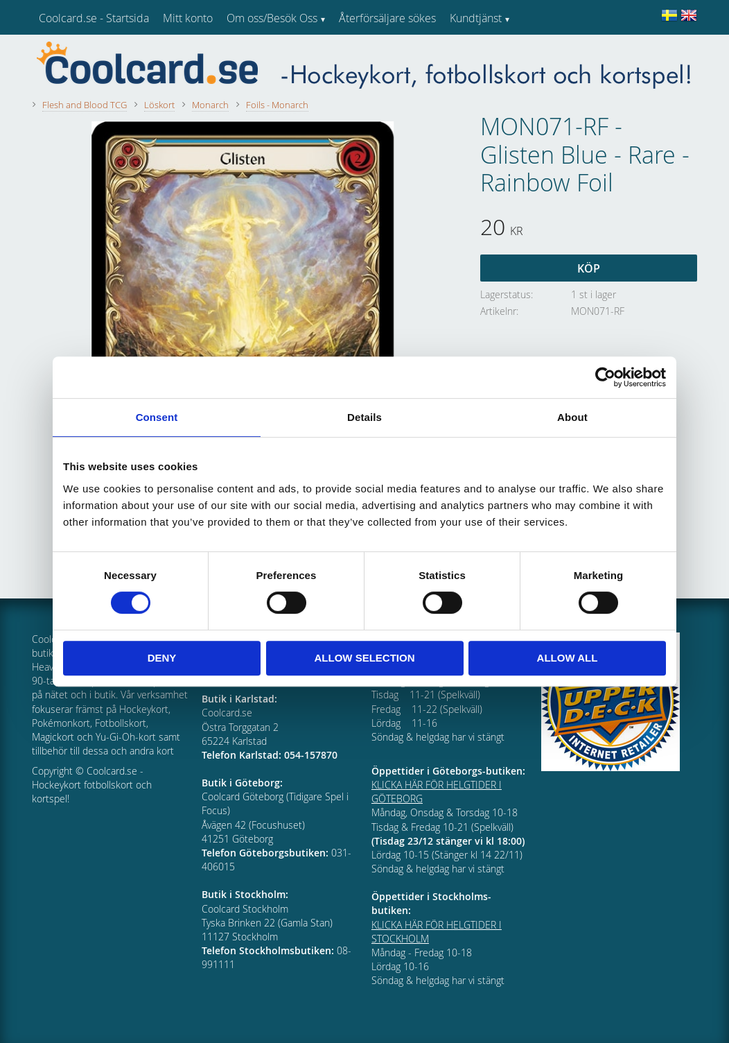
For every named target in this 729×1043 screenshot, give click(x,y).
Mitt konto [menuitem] (188, 18)
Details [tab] (364, 417)
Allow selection (365, 658)
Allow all (567, 658)
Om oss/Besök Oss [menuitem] (272, 18)
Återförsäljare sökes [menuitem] (387, 18)
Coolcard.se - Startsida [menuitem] (94, 18)
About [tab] (572, 417)
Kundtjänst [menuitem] (476, 18)
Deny (162, 658)
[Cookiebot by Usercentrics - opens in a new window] (605, 377)
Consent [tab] (157, 417)
